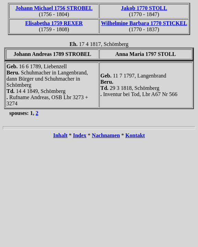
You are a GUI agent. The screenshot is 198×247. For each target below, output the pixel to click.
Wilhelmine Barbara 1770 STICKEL (144, 23)
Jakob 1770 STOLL (144, 8)
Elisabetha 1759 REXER (54, 23)
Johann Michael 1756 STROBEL (53, 8)
